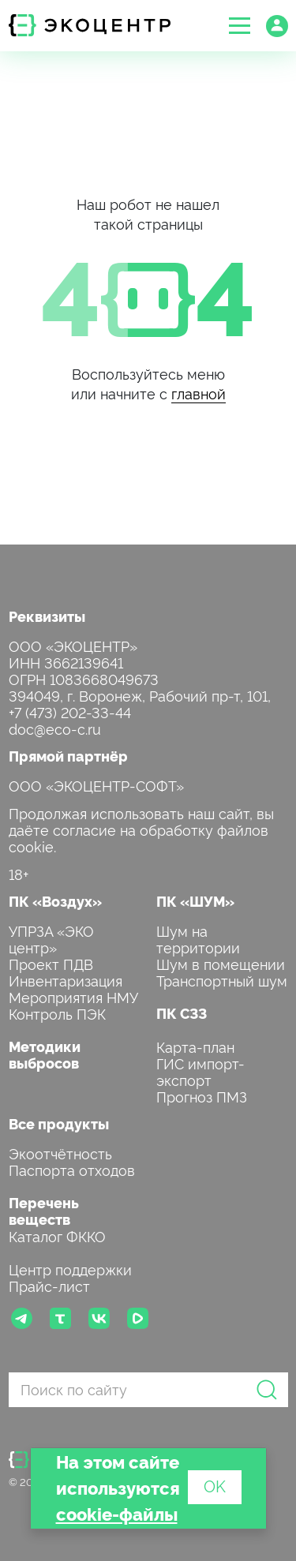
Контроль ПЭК (57, 1013)
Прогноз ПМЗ (201, 1096)
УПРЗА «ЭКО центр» (51, 938)
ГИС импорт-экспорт (200, 1071)
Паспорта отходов (72, 1169)
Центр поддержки (70, 1268)
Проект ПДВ (51, 963)
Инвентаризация (65, 980)
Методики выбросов (45, 1054)
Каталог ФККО (57, 1235)
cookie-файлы (117, 1513)
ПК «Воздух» (55, 901)
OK (215, 1485)
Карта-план (195, 1046)
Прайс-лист (49, 1285)
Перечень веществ (44, 1210)
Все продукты (59, 1123)
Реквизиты (47, 616)
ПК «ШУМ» (195, 901)
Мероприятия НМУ (73, 996)
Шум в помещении (220, 963)
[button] (239, 25)
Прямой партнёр (68, 756)
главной (198, 392)
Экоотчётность (60, 1152)
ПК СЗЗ (181, 1013)
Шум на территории (198, 938)
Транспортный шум (221, 980)
